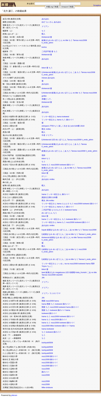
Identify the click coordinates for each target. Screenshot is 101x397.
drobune (49, 387)
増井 (43, 155)
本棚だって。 (47, 99)
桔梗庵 (72, 272)
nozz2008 (83, 40)
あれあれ (45, 19)
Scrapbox (97, 5)
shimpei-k (46, 126)
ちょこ (50, 266)
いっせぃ (60, 264)
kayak (44, 230)
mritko (48, 129)
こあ (74, 72)
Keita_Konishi (81, 272)
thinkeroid (46, 37)
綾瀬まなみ (46, 40)
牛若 (43, 135)
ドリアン (45, 26)
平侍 (52, 126)
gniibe (44, 96)
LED (53, 140)
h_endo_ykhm (47, 43)
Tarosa (75, 40)
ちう (43, 31)
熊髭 (43, 301)
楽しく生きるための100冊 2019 (71, 126)
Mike (52, 326)
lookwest (65, 116)
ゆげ (43, 22)
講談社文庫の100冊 (50, 197)
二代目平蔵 (46, 51)
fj (42, 72)
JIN (47, 200)
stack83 (59, 275)
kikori (44, 68)
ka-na (67, 264)
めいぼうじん (56, 40)
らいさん (49, 22)
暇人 (43, 34)
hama (59, 116)
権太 (43, 129)
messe (44, 78)
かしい (44, 176)
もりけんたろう (57, 210)
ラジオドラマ (55, 293)
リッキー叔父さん (49, 116)
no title (65, 40)
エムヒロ (65, 204)
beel (43, 272)
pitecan (14, 395)
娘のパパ (69, 120)
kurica (44, 47)
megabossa (60, 272)
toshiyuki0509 (47, 343)
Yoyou (44, 266)
